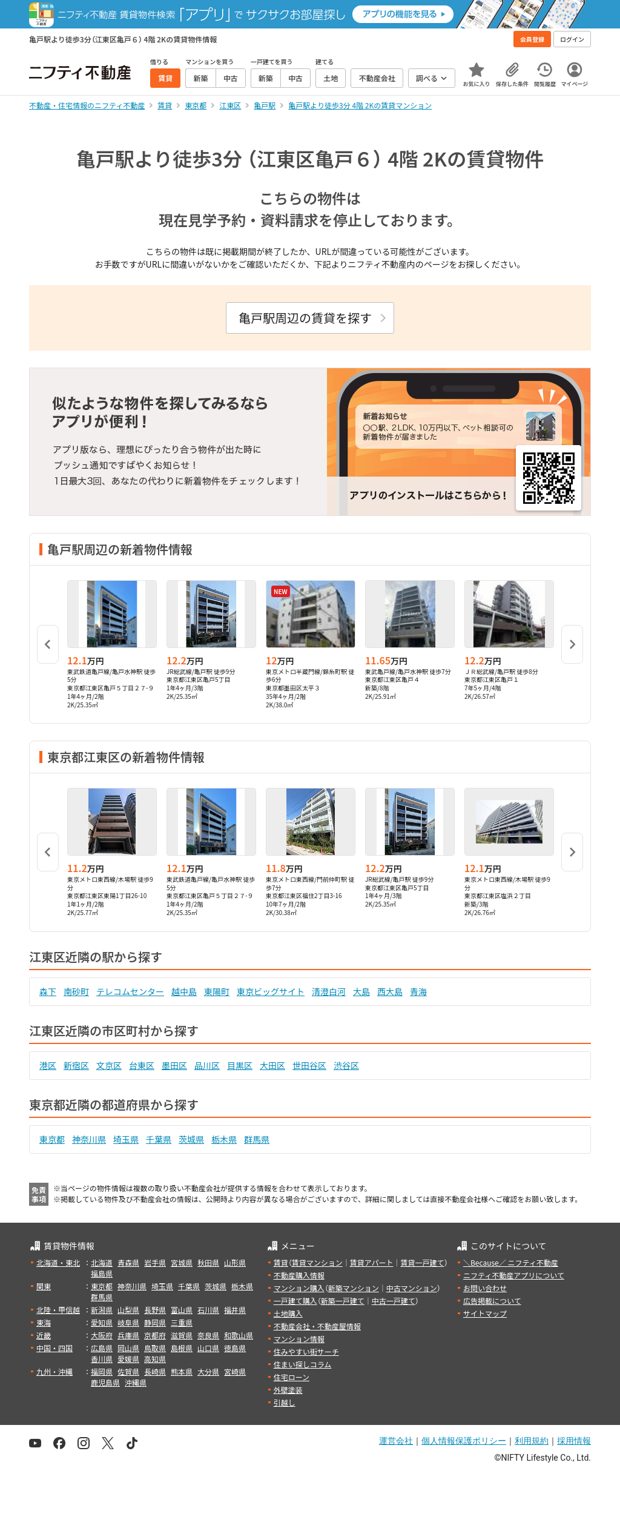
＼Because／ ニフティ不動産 (510, 1262)
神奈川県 (89, 1139)
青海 (418, 991)
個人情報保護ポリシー (463, 1441)
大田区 (272, 1065)
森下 (47, 991)
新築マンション (353, 1288)
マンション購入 (299, 1288)
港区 (47, 1065)
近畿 (43, 1335)
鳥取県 (155, 1348)
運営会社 (396, 1441)
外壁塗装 (288, 1389)
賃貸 (281, 1262)
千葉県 (158, 1139)
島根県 (182, 1348)
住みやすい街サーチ (306, 1351)
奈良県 (208, 1335)
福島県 (102, 1273)
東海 (43, 1322)
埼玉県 (126, 1139)
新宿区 (76, 1065)
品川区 (207, 1065)
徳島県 (235, 1348)
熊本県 (182, 1371)
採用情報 (574, 1441)
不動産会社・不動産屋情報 (317, 1326)
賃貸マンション (317, 1262)
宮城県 (182, 1262)
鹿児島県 (105, 1382)
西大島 (390, 991)
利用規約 (532, 1441)
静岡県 (155, 1322)
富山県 (182, 1309)
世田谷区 (309, 1065)
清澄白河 (329, 991)
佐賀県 (128, 1371)
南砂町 (76, 991)
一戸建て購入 (295, 1300)
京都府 (155, 1335)
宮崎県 (235, 1371)
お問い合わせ (485, 1288)
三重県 (182, 1322)
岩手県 (155, 1262)
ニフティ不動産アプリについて (513, 1275)
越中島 (184, 991)
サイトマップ (485, 1313)
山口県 (208, 1348)
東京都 (52, 1139)
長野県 (155, 1309)
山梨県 (128, 1309)
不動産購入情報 (299, 1275)
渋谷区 (346, 1065)
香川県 (102, 1359)
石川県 (208, 1309)
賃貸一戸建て (422, 1262)
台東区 (141, 1065)
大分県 (208, 1371)
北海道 (102, 1262)
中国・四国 (54, 1348)
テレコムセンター (130, 991)
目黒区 (239, 1065)
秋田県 (208, 1262)
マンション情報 (299, 1339)
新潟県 (102, 1309)
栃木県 (224, 1139)
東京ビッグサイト (271, 991)
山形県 (235, 1262)
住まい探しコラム (303, 1364)
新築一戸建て (342, 1300)
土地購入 (288, 1313)
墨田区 (174, 1065)
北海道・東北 (58, 1262)
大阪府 (102, 1335)
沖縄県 (136, 1382)
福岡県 (102, 1371)
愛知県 (102, 1322)
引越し (284, 1402)
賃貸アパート (372, 1262)
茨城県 (191, 1139)
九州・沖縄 (54, 1371)
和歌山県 (238, 1335)
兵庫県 (128, 1335)
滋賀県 (182, 1335)
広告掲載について (492, 1300)
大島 (361, 991)
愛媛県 (128, 1359)
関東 (43, 1286)
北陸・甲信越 (58, 1309)
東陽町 (216, 991)
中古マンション (411, 1288)
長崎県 (155, 1371)
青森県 (128, 1262)
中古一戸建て (393, 1300)
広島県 (102, 1348)
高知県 (155, 1359)
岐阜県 (128, 1322)
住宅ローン (291, 1377)
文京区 (109, 1065)
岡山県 (128, 1348)
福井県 (235, 1309)
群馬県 (256, 1139)
